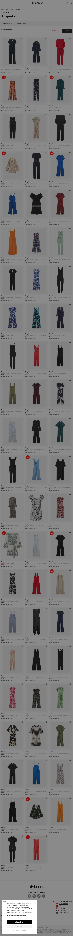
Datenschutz (23, 930)
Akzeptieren (19, 922)
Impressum (16, 930)
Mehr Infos (19, 926)
